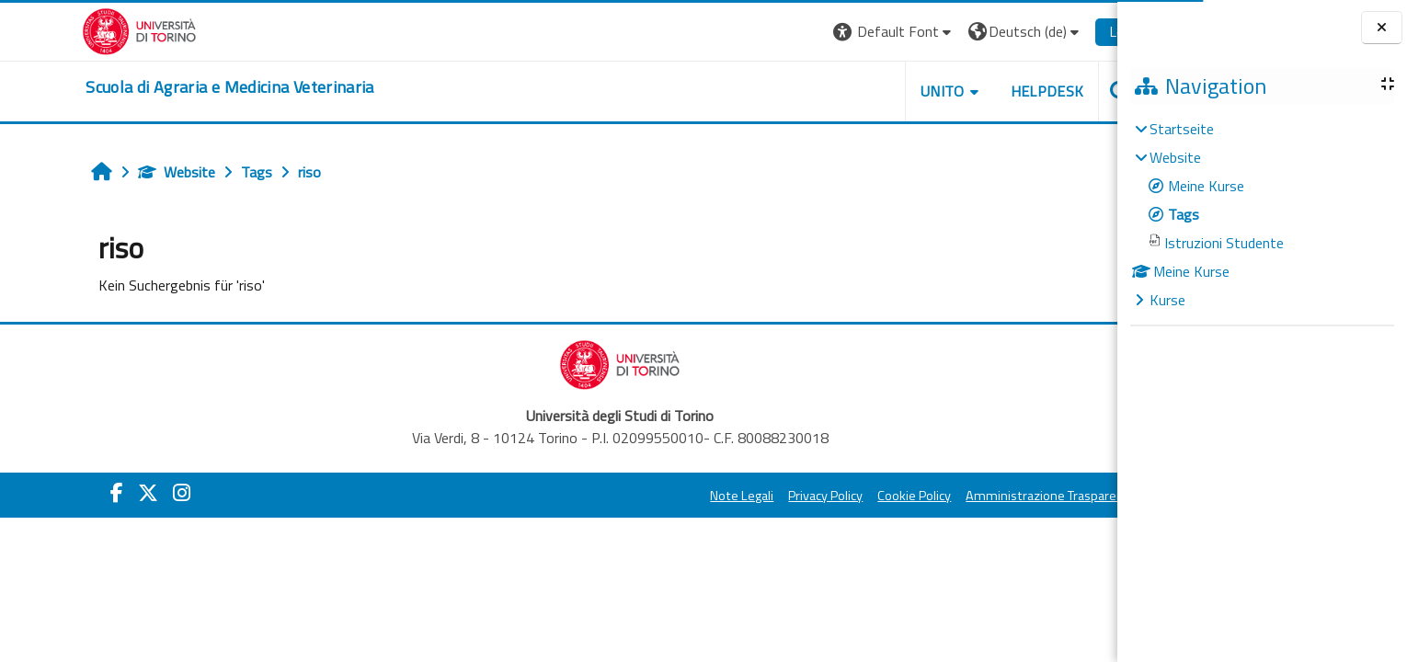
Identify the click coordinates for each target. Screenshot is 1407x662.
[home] (169, 87)
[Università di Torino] (78, 29)
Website (115, 172)
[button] (833, 31)
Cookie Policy (853, 495)
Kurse (1167, 300)
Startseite (1182, 129)
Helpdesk (986, 91)
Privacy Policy (764, 495)
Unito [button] (881, 91)
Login (1065, 31)
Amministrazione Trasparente (990, 495)
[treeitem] (1262, 214)
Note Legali (681, 495)
